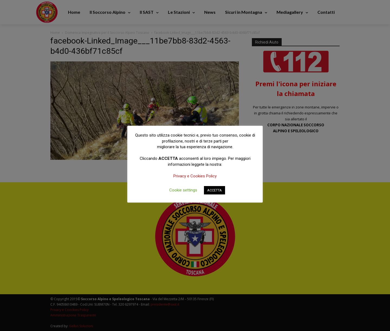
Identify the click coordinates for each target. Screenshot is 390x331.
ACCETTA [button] (214, 190)
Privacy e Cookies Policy (195, 176)
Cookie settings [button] (183, 190)
